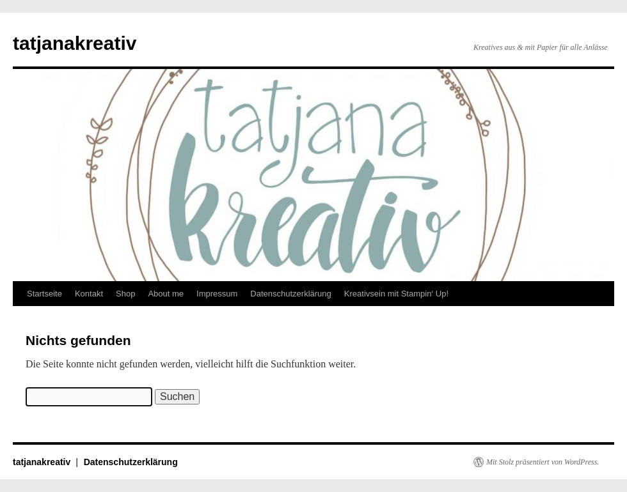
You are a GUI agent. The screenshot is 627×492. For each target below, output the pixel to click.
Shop (125, 293)
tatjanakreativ (74, 43)
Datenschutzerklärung (290, 293)
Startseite (44, 293)
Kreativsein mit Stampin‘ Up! (396, 293)
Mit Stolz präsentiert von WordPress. (542, 461)
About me (166, 293)
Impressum (216, 293)
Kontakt (89, 293)
